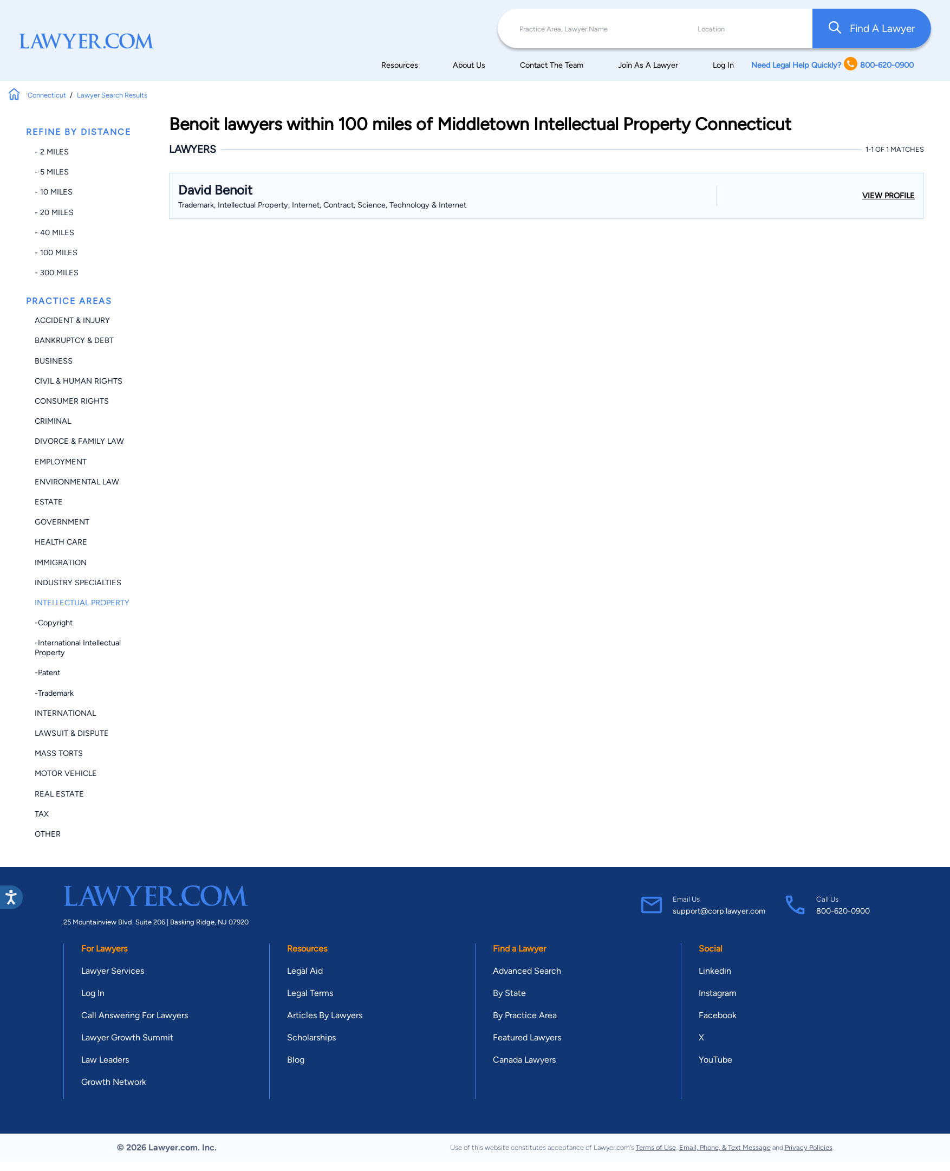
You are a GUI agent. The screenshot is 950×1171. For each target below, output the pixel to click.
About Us (469, 65)
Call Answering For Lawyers (134, 1015)
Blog (295, 1059)
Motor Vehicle (66, 773)
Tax (42, 814)
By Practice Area (525, 1015)
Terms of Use (656, 1147)
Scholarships (311, 1037)
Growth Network (113, 1082)
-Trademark (54, 693)
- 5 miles (52, 172)
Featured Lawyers (527, 1037)
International (65, 713)
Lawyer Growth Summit (127, 1037)
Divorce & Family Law (79, 441)
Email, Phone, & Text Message (725, 1147)
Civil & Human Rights (78, 381)
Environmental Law (77, 482)
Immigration (61, 562)
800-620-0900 (843, 911)
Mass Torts (59, 753)
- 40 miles (54, 232)
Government (62, 522)
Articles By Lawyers (324, 1015)
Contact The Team (551, 65)
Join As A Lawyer (648, 65)
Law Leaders (105, 1059)
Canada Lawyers (524, 1059)
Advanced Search (527, 971)
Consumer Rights (72, 401)
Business (54, 361)
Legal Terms (310, 993)
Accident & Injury (72, 320)
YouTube (715, 1059)
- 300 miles (57, 272)
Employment (61, 462)
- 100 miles (56, 252)
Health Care (61, 542)
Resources (399, 65)
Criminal (53, 421)
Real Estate (59, 794)
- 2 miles (52, 152)
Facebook (718, 1015)
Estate (49, 502)
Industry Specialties (78, 582)
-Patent (47, 672)
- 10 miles (54, 192)
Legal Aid (305, 971)
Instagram (718, 993)
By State (509, 993)
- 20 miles (54, 212)
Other (48, 834)
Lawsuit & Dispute (72, 733)
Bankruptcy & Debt (74, 340)
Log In (723, 65)
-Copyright (54, 622)
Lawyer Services (112, 971)
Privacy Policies (808, 1147)
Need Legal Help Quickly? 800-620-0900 (832, 65)
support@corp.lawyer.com (719, 911)
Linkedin (715, 971)
